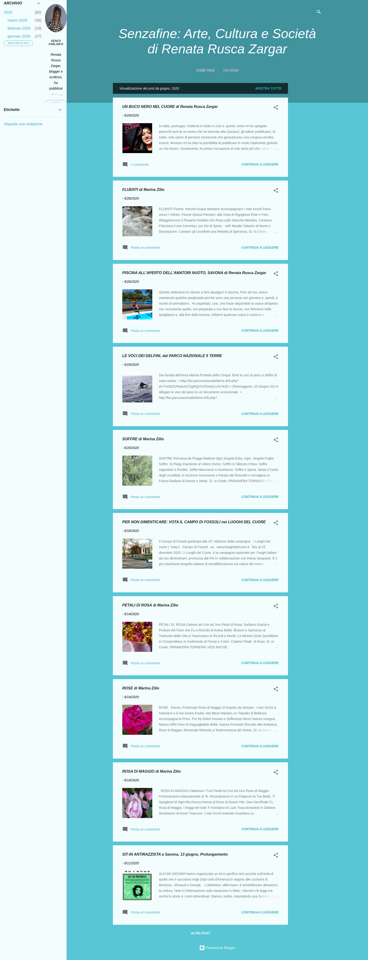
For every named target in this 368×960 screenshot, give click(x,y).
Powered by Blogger (217, 948)
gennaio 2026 (19, 36)
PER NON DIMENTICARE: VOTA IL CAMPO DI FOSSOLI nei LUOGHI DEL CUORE (194, 522)
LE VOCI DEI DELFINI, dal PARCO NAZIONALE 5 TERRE (172, 356)
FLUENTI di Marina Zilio (143, 190)
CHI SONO (231, 70)
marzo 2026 (17, 20)
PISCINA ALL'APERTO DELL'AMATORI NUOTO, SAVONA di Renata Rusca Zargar (194, 273)
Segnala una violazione (23, 124)
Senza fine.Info (56, 42)
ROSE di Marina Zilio (140, 688)
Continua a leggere (260, 164)
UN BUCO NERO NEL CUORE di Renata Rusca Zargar (170, 107)
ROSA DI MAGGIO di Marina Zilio (151, 771)
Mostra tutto (268, 88)
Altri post (200, 933)
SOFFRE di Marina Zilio (143, 439)
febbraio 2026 (19, 28)
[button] (276, 108)
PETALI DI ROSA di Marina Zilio (150, 605)
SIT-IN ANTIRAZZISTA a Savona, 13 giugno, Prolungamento (175, 854)
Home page (205, 70)
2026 (8, 12)
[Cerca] (319, 13)
